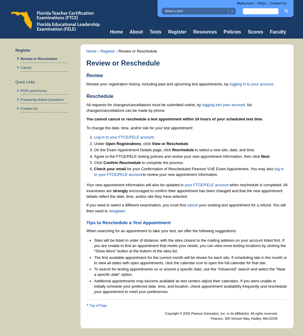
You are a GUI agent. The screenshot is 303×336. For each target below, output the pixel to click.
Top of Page (98, 305)
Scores (255, 31)
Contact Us (278, 3)
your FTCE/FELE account (206, 185)
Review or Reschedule (39, 58)
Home (116, 31)
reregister (117, 211)
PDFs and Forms (34, 91)
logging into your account (223, 105)
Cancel (26, 67)
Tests (156, 31)
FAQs (261, 3)
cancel (192, 205)
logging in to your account (251, 84)
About (136, 31)
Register (177, 31)
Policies (232, 31)
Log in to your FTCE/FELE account (124, 137)
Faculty (278, 31)
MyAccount (245, 3)
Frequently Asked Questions (42, 99)
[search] (260, 11)
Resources (205, 31)
